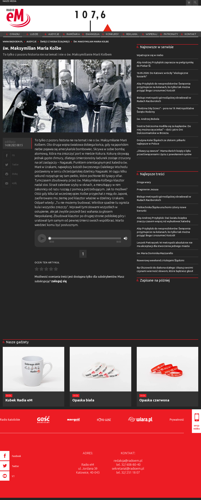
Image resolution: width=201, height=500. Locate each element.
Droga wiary (144, 182)
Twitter (15, 164)
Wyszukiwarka (195, 3)
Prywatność (177, 419)
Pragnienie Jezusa (147, 189)
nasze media (9, 1)
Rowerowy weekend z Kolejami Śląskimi (160, 260)
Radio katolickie (10, 419)
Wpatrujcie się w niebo (150, 55)
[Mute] (125, 238)
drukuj (14, 173)
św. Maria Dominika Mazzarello (155, 253)
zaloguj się (59, 281)
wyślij (14, 183)
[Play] (42, 238)
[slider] (85, 238)
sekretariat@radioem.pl (128, 468)
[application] (83, 238)
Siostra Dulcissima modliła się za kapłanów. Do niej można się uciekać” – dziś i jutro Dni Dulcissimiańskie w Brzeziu (164, 129)
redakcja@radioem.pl (128, 460)
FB (13, 155)
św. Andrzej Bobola (148, 118)
